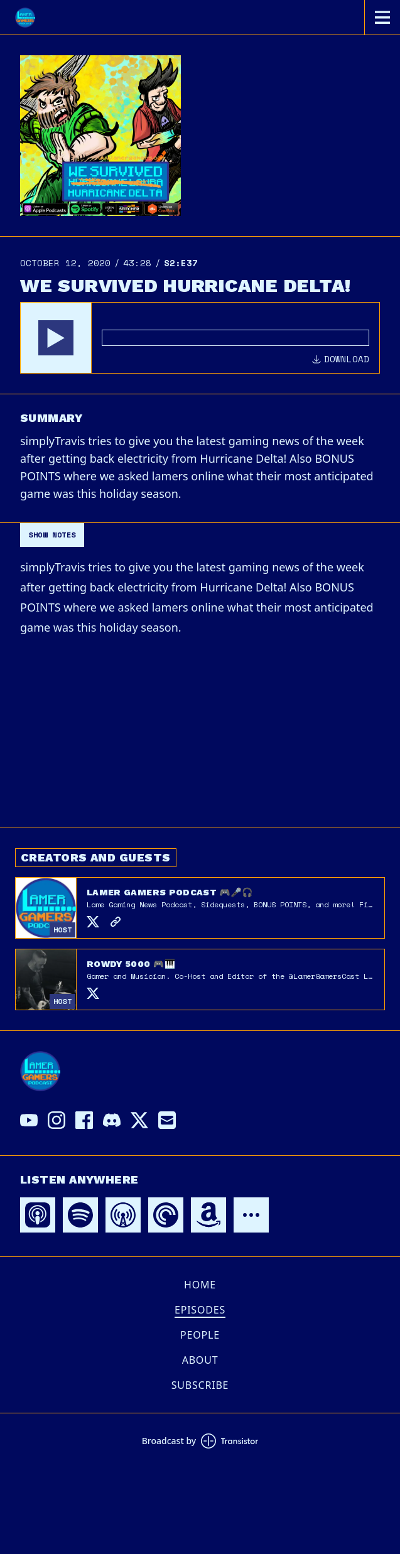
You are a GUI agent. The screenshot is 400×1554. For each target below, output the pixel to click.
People (200, 1335)
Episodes (200, 1310)
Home (200, 1285)
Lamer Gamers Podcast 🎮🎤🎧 (170, 892)
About (200, 1360)
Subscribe (200, 1385)
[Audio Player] (200, 338)
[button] (55, 337)
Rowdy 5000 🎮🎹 (131, 963)
